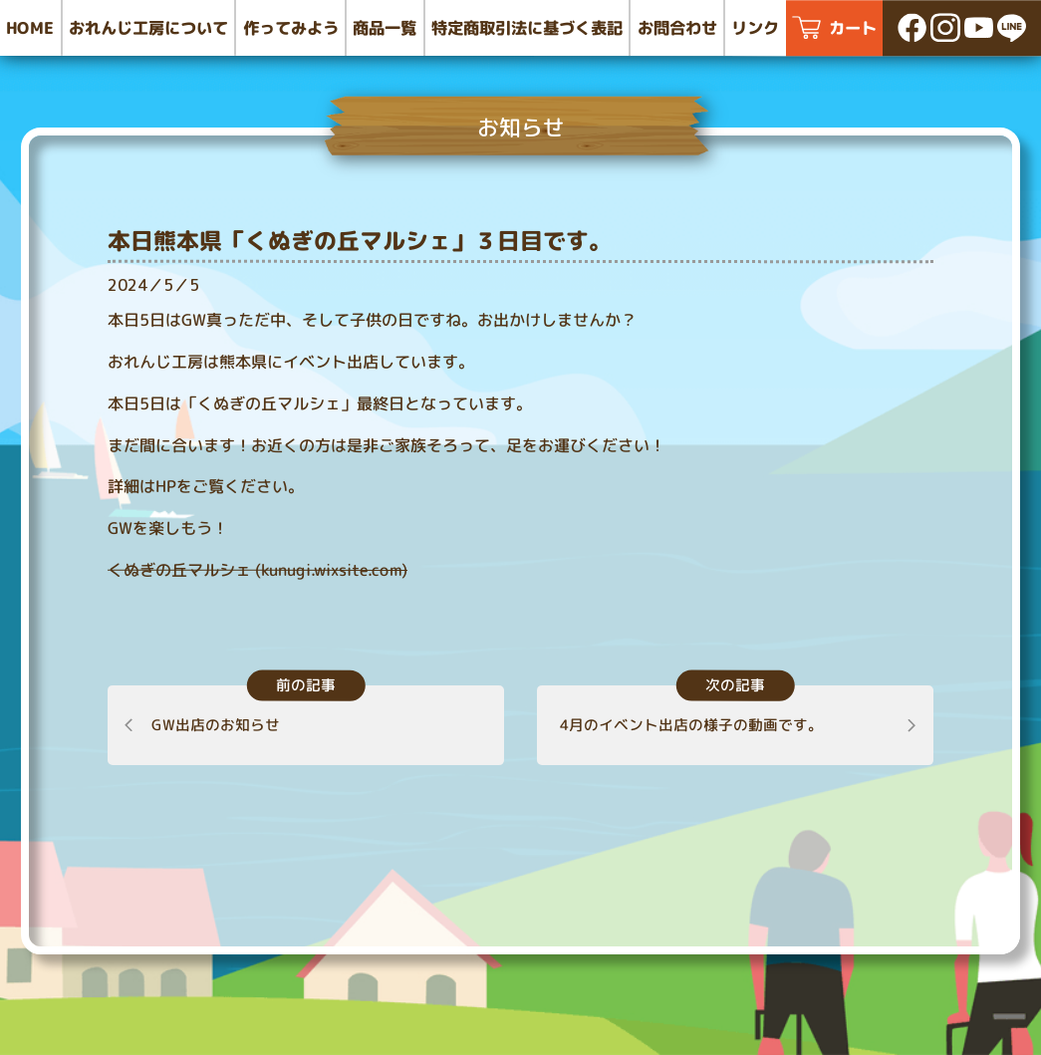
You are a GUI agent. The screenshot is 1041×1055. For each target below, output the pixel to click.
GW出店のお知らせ (215, 724)
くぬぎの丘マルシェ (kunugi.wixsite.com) (257, 570)
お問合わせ (677, 27)
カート (853, 27)
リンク (755, 27)
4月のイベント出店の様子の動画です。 (691, 724)
